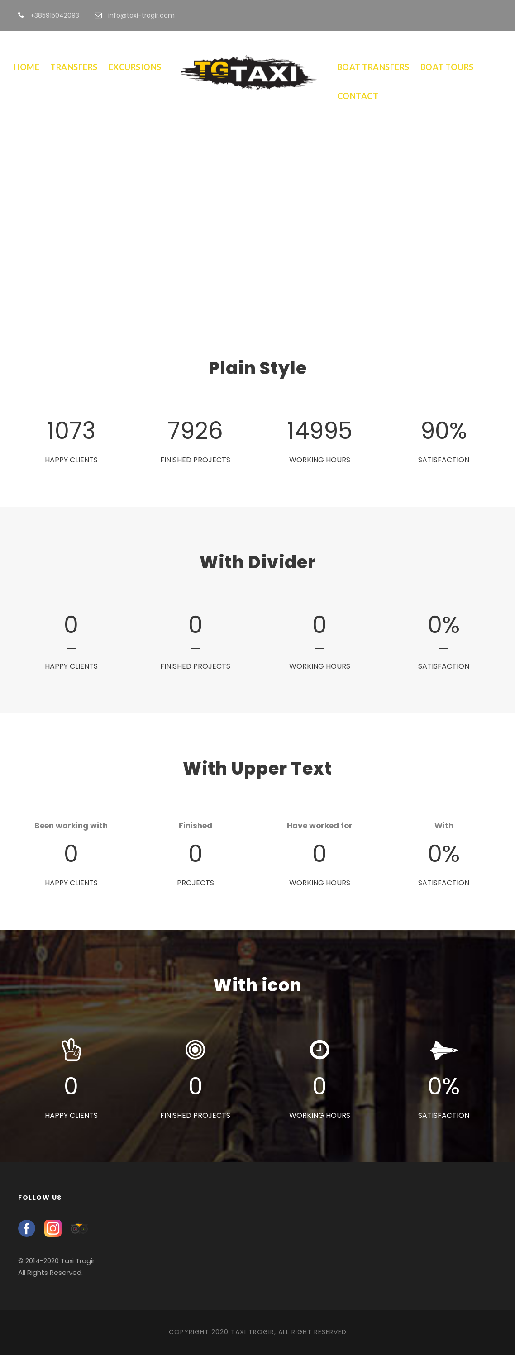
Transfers (74, 67)
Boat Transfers (373, 67)
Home (26, 67)
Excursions (135, 67)
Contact (358, 96)
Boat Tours (447, 67)
